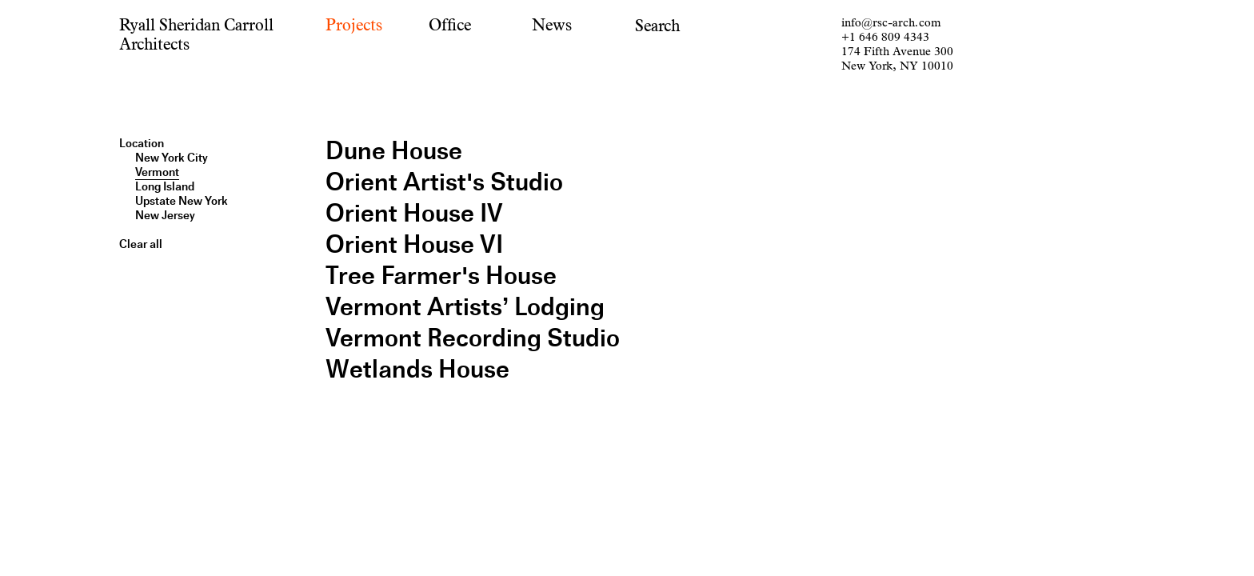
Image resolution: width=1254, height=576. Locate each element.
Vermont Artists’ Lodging (465, 307)
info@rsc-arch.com (890, 23)
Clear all (140, 244)
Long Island (164, 186)
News (552, 25)
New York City (171, 157)
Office (450, 25)
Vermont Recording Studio (472, 338)
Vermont (157, 172)
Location (141, 143)
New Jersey (165, 215)
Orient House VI (414, 244)
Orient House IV (414, 213)
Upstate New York (181, 201)
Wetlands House (417, 369)
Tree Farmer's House (441, 275)
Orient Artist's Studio (444, 182)
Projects (353, 25)
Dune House (393, 151)
